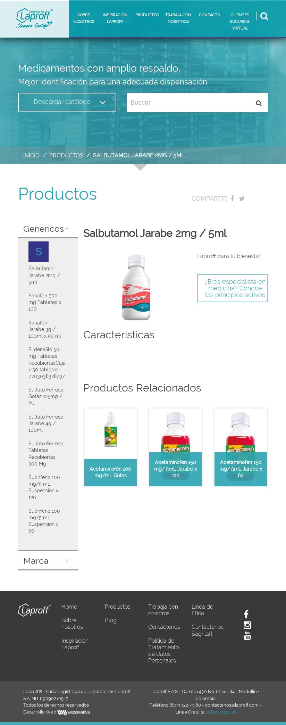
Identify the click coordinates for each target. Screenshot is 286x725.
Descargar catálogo (70, 102)
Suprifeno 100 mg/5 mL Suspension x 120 (44, 487)
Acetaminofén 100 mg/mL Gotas (110, 472)
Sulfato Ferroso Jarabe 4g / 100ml (45, 423)
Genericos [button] (46, 229)
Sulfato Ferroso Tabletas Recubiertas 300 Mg (45, 454)
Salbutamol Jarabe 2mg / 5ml (44, 275)
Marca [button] (46, 561)
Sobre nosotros (72, 623)
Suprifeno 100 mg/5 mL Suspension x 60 (44, 521)
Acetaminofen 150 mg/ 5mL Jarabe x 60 (240, 469)
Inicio (31, 155)
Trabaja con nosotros (163, 610)
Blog (111, 620)
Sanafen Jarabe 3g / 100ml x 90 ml (44, 329)
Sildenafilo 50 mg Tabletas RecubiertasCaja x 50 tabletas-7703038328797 (47, 363)
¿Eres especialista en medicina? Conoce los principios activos (235, 288)
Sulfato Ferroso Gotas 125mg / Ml (45, 396)
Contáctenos (164, 627)
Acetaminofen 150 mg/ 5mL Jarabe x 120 (175, 469)
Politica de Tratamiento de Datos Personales (163, 650)
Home (69, 606)
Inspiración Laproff (75, 644)
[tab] (48, 229)
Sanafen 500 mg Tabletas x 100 (44, 302)
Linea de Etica (202, 610)
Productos (66, 155)
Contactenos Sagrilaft (208, 630)
